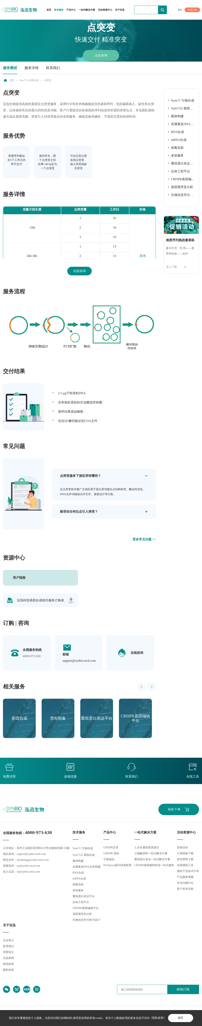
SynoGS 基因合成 (29, 80)
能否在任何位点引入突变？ (79, 511)
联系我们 (53, 68)
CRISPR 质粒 (111, 853)
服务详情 (31, 68)
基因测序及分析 (182, 187)
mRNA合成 (178, 139)
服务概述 (10, 68)
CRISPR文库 (110, 847)
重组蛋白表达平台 (180, 164)
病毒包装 (177, 147)
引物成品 (108, 859)
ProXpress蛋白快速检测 (117, 865)
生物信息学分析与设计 (180, 196)
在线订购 (192, 9)
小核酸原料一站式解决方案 (150, 853)
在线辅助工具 (185, 865)
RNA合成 (177, 132)
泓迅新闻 (8, 958)
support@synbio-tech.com (79, 660)
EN (180, 9)
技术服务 (59, 9)
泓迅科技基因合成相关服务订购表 (40, 600)
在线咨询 (79, 271)
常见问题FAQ (185, 883)
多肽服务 (177, 155)
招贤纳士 (8, 952)
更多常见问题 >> (144, 539)
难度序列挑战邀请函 (180, 240)
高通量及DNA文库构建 (181, 125)
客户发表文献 (185, 889)
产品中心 (71, 10)
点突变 (47, 80)
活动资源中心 (105, 9)
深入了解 (171, 266)
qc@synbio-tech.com (28, 866)
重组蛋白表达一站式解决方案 (152, 859)
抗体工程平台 (180, 171)
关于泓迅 (119, 9)
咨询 (142, 255)
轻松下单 (174, 809)
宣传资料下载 (185, 859)
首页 (49, 9)
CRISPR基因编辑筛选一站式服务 (154, 865)
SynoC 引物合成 (182, 100)
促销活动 (182, 847)
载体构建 (177, 116)
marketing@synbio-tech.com (33, 860)
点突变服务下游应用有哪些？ (80, 475)
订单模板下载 (185, 853)
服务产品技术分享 (188, 871)
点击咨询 (101, 55)
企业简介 (8, 940)
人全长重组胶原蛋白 (146, 847)
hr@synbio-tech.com (28, 871)
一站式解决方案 (87, 9)
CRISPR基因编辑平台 (181, 180)
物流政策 (8, 963)
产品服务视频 (185, 877)
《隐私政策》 (157, 1018)
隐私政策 (8, 969)
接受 (180, 1018)
